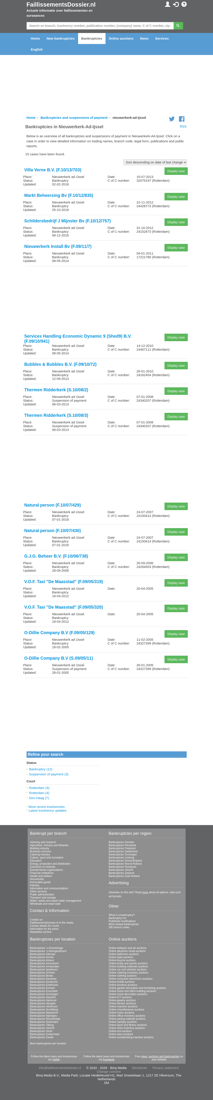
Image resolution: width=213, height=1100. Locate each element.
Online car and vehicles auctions (128, 969)
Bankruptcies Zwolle (42, 1037)
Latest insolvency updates (48, 810)
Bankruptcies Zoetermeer (45, 1034)
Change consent (109, 1071)
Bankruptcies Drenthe (121, 842)
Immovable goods (40, 882)
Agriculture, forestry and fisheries (49, 845)
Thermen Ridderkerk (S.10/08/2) (56, 389)
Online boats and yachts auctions (128, 963)
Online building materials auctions (128, 966)
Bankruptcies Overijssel (122, 866)
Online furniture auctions (123, 985)
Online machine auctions (123, 1006)
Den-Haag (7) (39, 798)
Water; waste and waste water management (55, 900)
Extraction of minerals (42, 866)
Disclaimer (139, 1068)
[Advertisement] (107, 300)
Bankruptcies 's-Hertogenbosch (48, 951)
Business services (40, 851)
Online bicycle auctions (122, 960)
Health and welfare (41, 876)
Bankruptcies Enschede (44, 991)
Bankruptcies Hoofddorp (44, 1009)
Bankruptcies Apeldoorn (44, 969)
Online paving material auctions (127, 1018)
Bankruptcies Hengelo (43, 1003)
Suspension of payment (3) (48, 774)
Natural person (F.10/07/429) (52, 505)
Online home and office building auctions (132, 991)
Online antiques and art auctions (128, 948)
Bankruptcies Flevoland (122, 845)
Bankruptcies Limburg (121, 857)
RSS (183, 126)
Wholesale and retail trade (45, 903)
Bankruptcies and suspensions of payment (74, 117)
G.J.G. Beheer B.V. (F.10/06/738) (56, 556)
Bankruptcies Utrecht (121, 869)
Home (35, 38)
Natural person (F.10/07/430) (52, 530)
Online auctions (121, 38)
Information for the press (44, 928)
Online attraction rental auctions (127, 951)
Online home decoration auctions (128, 994)
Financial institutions (42, 873)
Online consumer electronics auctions (130, 978)
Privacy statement (165, 1068)
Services (162, 38)
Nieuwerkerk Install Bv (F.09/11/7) (58, 246)
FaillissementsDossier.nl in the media (51, 922)
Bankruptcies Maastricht (44, 1012)
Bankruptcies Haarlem (43, 997)
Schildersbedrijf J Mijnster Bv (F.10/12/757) (67, 220)
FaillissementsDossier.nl (61, 4)
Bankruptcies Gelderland (123, 851)
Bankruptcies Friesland (122, 848)
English (37, 49)
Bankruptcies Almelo (42, 957)
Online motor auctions (121, 1012)
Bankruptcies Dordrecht (43, 981)
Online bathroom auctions (124, 954)
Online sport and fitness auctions (128, 1025)
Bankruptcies (91, 38)
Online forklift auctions (122, 981)
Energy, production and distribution (50, 863)
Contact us (36, 919)
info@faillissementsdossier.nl (60, 1068)
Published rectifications (122, 921)
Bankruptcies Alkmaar (42, 954)
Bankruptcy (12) (40, 769)
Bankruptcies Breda (41, 975)
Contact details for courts (44, 925)
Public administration (42, 894)
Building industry (39, 848)
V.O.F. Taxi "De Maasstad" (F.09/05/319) (63, 581)
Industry (34, 885)
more (145, 892)
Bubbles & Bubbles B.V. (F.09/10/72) (60, 364)
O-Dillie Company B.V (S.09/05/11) (58, 658)
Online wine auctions (121, 1034)
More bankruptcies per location (48, 1043)
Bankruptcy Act (117, 918)
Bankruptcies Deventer (43, 978)
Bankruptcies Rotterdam (44, 1021)
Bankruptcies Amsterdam (44, 966)
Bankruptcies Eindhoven (44, 985)
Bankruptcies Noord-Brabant (125, 860)
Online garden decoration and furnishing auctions (137, 988)
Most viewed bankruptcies (124, 924)
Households (37, 879)
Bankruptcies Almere (42, 960)
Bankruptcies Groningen (123, 854)
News (144, 38)
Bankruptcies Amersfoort (44, 963)
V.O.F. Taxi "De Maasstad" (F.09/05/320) (63, 607)
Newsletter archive (41, 931)
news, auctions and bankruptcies (160, 1056)
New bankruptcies (61, 38)
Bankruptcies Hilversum (44, 1006)
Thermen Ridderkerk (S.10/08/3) (56, 415)
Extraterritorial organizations (46, 869)
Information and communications (49, 888)
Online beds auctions (121, 957)
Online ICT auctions (120, 997)
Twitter (56, 1059)
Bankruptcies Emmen (42, 988)
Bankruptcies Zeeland (121, 873)
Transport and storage (43, 897)
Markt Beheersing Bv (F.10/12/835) (58, 195)
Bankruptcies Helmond (43, 1000)
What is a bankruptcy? (122, 915)
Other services (38, 891)
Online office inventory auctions (127, 1015)
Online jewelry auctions (122, 1000)
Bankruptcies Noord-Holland (125, 863)
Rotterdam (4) (39, 788)
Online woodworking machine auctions (131, 1037)
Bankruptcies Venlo (41, 1031)
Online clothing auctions (123, 975)
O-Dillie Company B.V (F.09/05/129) (59, 632)
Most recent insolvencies (47, 807)
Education (36, 860)
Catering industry (40, 854)
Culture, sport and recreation (46, 857)
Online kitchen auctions (122, 1003)
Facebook (108, 1059)
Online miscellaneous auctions (126, 1009)
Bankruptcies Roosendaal (45, 1018)
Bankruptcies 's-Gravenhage (46, 948)
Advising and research (43, 842)
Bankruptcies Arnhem (42, 972)
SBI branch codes (119, 927)
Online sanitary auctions (123, 1021)
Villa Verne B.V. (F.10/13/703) (52, 169)
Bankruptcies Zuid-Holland (124, 876)
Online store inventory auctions (127, 1028)
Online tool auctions (120, 1031)
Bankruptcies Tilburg (42, 1025)
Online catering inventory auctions (129, 972)
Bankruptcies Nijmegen (43, 1015)
